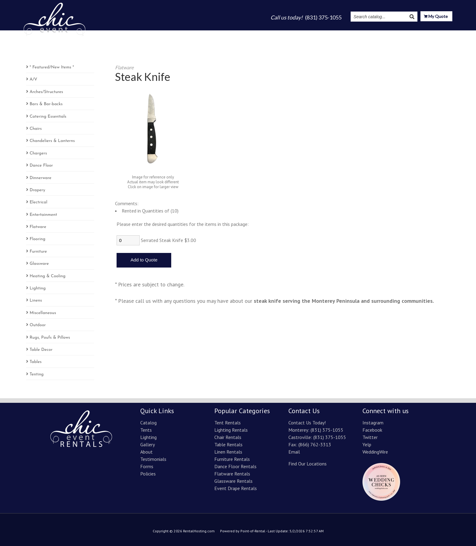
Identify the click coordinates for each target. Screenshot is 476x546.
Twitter (370, 437)
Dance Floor (41, 165)
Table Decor (41, 349)
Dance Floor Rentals (235, 466)
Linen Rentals (228, 452)
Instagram (380, 34)
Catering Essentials (47, 116)
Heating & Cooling (47, 276)
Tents (249, 34)
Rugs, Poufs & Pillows (49, 337)
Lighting (272, 34)
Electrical (38, 202)
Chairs (35, 128)
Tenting (36, 374)
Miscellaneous (42, 313)
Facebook (372, 430)
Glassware (39, 263)
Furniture (38, 251)
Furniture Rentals (232, 459)
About (318, 34)
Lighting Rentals (231, 430)
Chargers (38, 153)
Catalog (227, 34)
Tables (35, 362)
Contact (442, 34)
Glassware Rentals (233, 481)
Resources (412, 34)
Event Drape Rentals (235, 488)
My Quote (436, 16)
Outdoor (37, 325)
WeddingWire (375, 452)
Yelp (366, 444)
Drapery (37, 190)
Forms (146, 466)
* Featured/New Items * (51, 67)
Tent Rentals (227, 423)
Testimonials (347, 34)
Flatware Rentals (232, 474)
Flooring (37, 239)
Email (294, 452)
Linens (35, 300)
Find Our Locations (307, 464)
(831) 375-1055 (327, 430)
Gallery (296, 34)
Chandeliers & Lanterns (52, 141)
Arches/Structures (46, 92)
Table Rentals (228, 444)
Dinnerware (40, 178)
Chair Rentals (227, 437)
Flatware (37, 227)
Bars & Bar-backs (46, 104)
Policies (148, 474)
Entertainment (43, 215)
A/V (33, 79)
